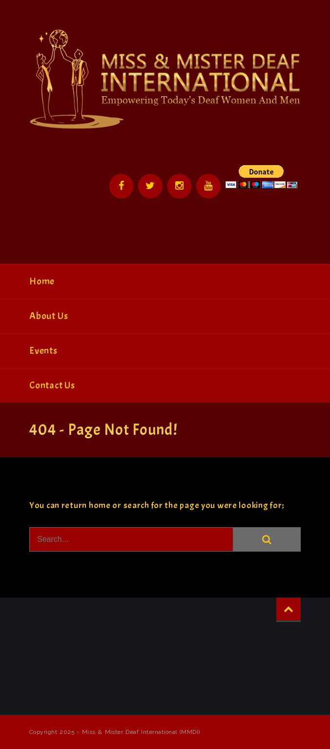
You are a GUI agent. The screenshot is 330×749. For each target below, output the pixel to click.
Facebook (120, 186)
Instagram (179, 186)
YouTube (208, 186)
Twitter (150, 186)
